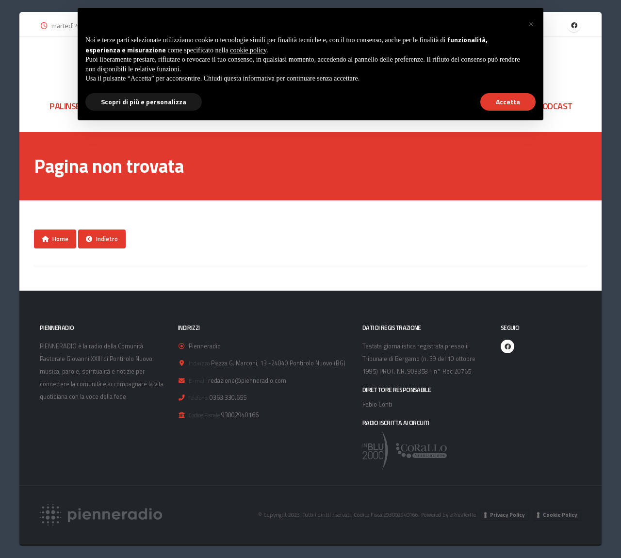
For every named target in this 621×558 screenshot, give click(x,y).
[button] (531, 23)
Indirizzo (199, 363)
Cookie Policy (560, 515)
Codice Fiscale (204, 415)
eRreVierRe (463, 514)
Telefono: (198, 398)
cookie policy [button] (248, 50)
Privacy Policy (507, 515)
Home (55, 239)
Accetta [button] (508, 102)
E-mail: (198, 381)
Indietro (102, 239)
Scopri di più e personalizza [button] (143, 102)
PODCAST (554, 106)
